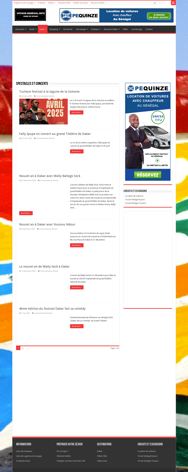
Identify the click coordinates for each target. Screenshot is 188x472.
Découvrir (19, 29)
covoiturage (136, 29)
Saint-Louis (102, 461)
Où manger (81, 29)
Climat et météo (64, 456)
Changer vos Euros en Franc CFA (71, 461)
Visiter (32, 29)
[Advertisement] (94, 59)
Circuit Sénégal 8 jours (135, 199)
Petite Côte (102, 456)
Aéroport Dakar (97, 3)
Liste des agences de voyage (29, 456)
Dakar (99, 451)
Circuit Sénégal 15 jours (135, 203)
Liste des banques (24, 451)
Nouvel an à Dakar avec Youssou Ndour (47, 224)
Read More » (77, 112)
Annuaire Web (64, 3)
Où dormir (68, 29)
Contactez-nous (23, 461)
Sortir (41, 29)
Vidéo (125, 29)
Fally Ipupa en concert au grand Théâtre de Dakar (55, 134)
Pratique (41, 3)
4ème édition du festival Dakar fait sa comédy (52, 308)
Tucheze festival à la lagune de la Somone (49, 91)
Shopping (53, 29)
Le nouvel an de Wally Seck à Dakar (44, 266)
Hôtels (51, 3)
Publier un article (80, 3)
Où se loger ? (63, 451)
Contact (149, 29)
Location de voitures (134, 196)
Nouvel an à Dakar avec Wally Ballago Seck (49, 176)
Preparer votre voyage (23, 3)
